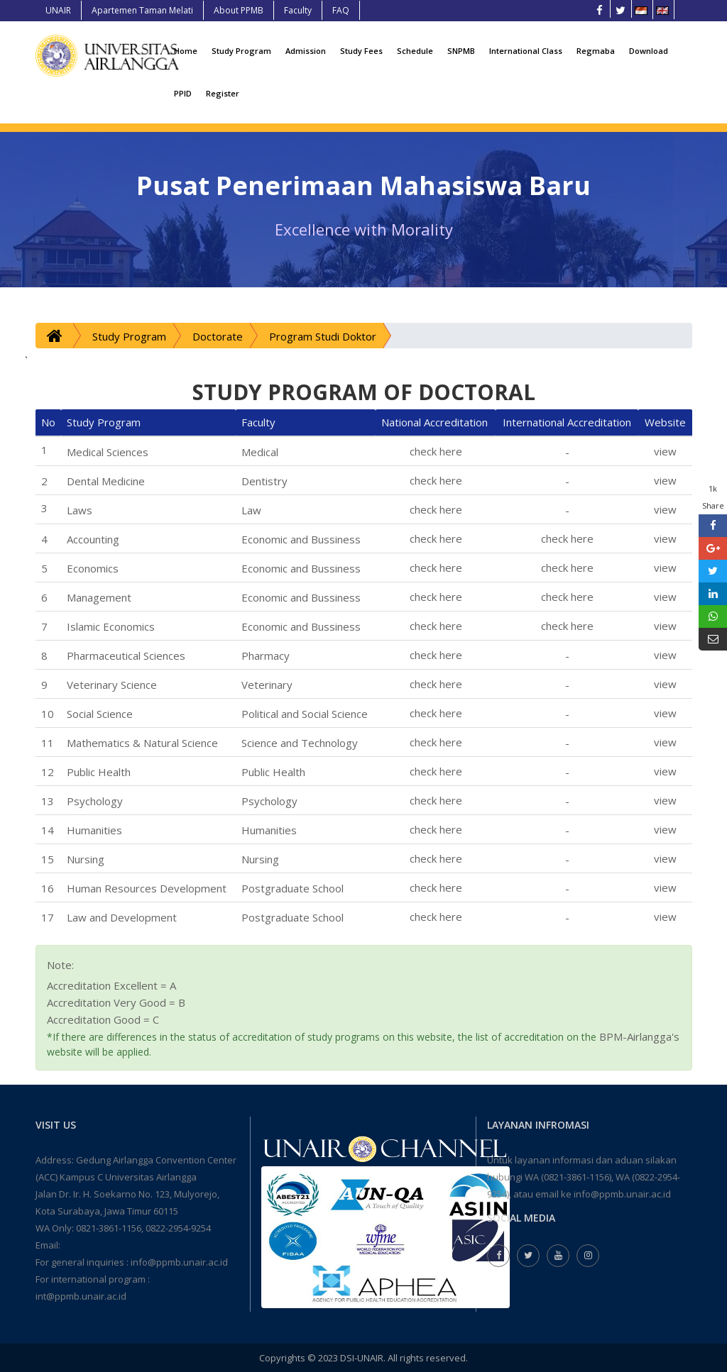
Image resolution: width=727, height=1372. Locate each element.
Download (648, 50)
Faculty (298, 10)
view (665, 451)
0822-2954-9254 (178, 1228)
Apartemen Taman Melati (142, 10)
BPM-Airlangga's (639, 1036)
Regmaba (595, 50)
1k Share (713, 497)
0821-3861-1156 (108, 1228)
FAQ (340, 10)
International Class (525, 50)
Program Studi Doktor (322, 336)
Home (185, 50)
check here (436, 451)
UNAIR (58, 10)
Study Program (241, 50)
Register (222, 93)
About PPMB (238, 10)
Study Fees (361, 50)
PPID (183, 93)
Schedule (415, 50)
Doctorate (217, 336)
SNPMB (461, 50)
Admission (305, 50)
